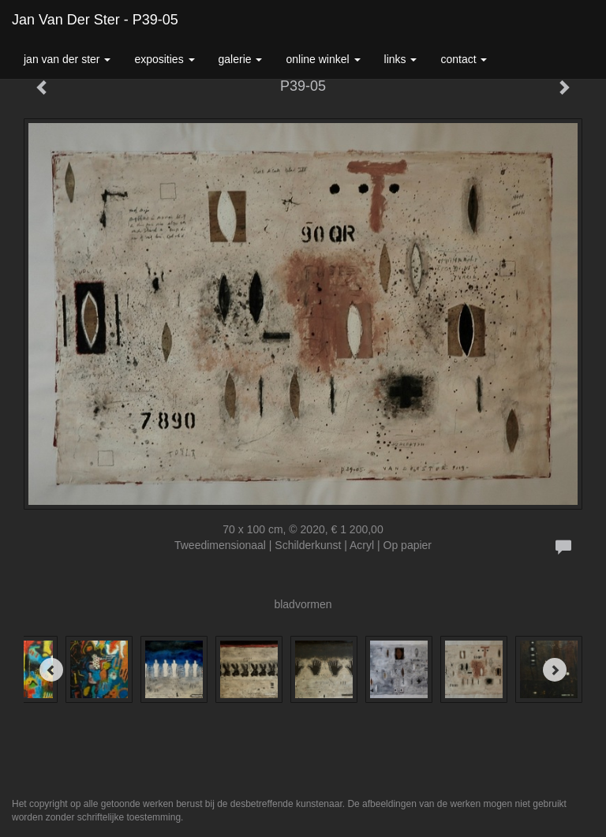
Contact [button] (463, 59)
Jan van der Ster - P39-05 (95, 20)
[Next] (555, 670)
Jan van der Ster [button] (67, 59)
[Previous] (51, 670)
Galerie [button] (241, 59)
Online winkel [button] (323, 59)
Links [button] (400, 59)
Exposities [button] (164, 59)
